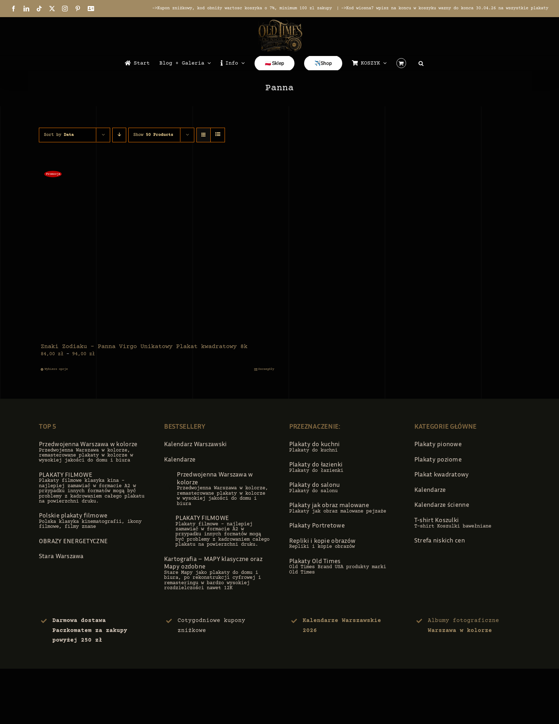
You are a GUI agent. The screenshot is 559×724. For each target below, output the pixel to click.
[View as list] (218, 135)
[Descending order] (119, 135)
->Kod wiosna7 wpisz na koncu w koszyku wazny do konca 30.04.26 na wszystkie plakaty (444, 8)
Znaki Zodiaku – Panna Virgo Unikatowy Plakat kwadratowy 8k (144, 346)
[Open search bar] (421, 63)
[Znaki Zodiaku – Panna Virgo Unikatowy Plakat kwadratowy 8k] (157, 253)
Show (153, 135)
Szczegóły (266, 369)
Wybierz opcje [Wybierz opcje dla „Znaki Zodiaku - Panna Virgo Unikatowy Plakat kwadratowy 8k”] (56, 369)
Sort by (59, 135)
